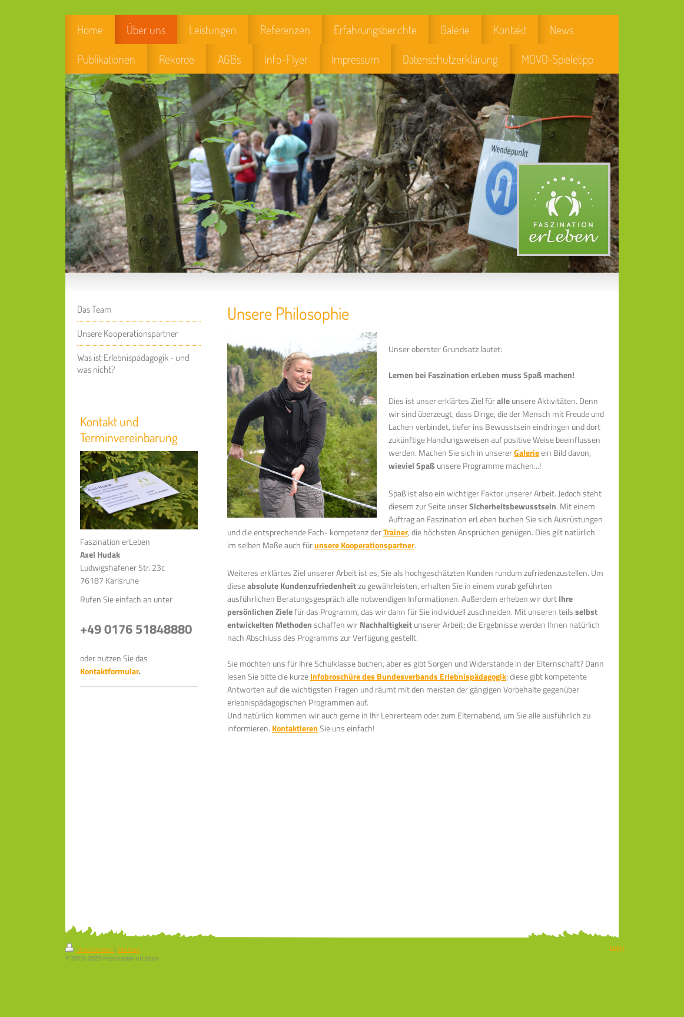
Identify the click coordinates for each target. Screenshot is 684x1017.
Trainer (395, 532)
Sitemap (128, 949)
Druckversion (89, 949)
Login (617, 947)
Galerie (526, 452)
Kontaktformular (109, 671)
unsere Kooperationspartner (364, 545)
